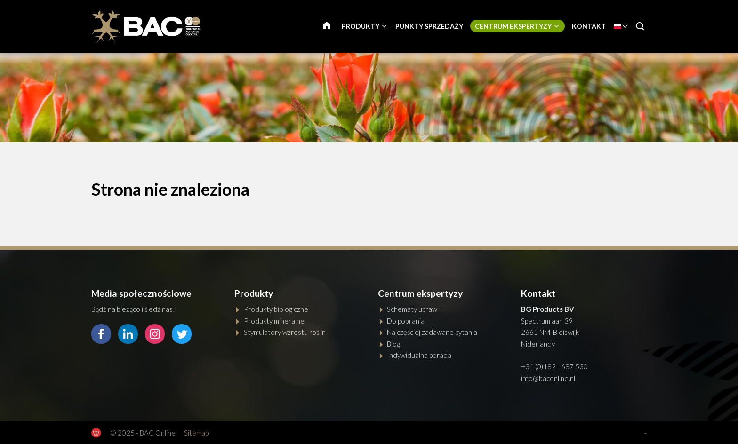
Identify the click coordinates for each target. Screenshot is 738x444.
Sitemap (196, 432)
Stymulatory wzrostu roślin (285, 332)
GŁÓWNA (332, 26)
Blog (393, 344)
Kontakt (589, 26)
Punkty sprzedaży (429, 26)
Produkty (360, 26)
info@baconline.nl (548, 378)
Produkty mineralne (274, 321)
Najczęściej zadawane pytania (432, 332)
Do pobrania (406, 321)
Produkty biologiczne (276, 309)
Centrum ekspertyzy (513, 26)
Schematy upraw (412, 309)
